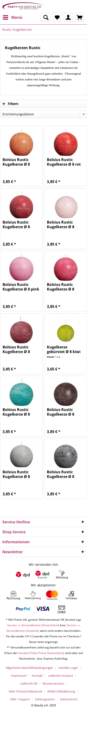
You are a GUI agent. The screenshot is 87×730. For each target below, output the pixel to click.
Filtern (10, 103)
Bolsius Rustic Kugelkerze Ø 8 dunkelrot (16, 224)
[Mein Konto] (68, 17)
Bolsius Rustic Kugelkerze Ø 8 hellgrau (16, 474)
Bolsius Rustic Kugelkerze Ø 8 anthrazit (60, 474)
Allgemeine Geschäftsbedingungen (29, 668)
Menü (12, 17)
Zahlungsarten (45, 699)
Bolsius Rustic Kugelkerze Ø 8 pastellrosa (60, 224)
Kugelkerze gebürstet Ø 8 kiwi (64, 349)
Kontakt (37, 675)
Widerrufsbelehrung (61, 691)
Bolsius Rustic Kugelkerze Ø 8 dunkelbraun (60, 412)
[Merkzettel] (56, 17)
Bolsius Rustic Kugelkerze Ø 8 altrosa (16, 349)
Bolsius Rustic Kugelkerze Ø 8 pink (21, 286)
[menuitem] (12, 17)
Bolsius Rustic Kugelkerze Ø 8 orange (16, 162)
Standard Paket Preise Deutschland (41, 653)
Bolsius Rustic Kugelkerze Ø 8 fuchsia (60, 286)
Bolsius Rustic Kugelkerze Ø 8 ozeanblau (16, 412)
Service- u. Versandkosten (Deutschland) (33, 625)
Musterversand (53, 683)
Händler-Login (68, 668)
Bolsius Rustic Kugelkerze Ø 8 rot (64, 162)
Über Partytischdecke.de (25, 691)
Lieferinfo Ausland (60, 675)
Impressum (19, 675)
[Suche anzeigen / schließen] (45, 17)
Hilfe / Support (20, 699)
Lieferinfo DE (28, 683)
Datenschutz (68, 699)
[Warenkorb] (79, 17)
